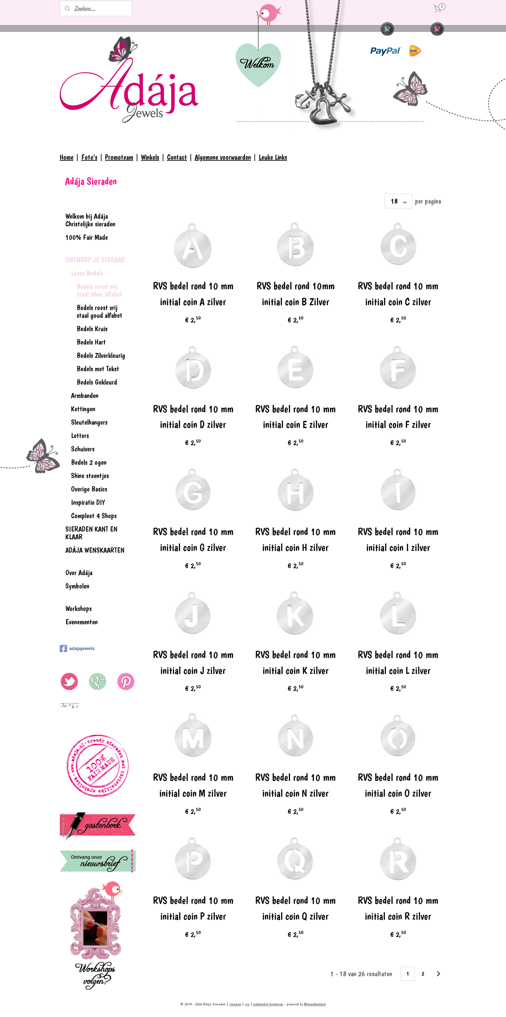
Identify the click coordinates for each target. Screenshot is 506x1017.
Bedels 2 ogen (88, 462)
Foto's (89, 157)
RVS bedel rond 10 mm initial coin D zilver (193, 417)
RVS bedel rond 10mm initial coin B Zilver (296, 294)
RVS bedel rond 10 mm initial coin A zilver (193, 294)
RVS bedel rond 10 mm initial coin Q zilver (295, 908)
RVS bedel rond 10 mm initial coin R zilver (398, 908)
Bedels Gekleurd (97, 382)
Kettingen (83, 409)
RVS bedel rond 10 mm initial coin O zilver (398, 785)
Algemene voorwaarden (223, 157)
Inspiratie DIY (88, 502)
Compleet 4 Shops (94, 515)
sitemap (235, 1004)
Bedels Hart (91, 342)
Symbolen (77, 586)
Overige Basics (89, 489)
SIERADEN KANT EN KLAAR (91, 533)
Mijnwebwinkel (315, 1004)
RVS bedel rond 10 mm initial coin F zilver (398, 417)
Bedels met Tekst (98, 369)
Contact (177, 157)
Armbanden (84, 395)
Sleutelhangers (89, 422)
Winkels (150, 157)
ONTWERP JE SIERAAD (95, 260)
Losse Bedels (87, 273)
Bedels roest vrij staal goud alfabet (99, 311)
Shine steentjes (90, 475)
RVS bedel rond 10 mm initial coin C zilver (398, 294)
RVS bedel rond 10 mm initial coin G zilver (193, 539)
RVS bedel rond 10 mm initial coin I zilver (398, 539)
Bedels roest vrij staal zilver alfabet (99, 290)
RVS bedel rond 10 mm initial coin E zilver (295, 417)
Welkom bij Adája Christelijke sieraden (90, 220)
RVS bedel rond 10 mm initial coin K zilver (295, 662)
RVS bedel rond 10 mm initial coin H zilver (295, 539)
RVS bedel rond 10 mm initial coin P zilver (193, 908)
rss (247, 1004)
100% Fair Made (86, 237)
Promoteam (119, 157)
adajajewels (77, 648)
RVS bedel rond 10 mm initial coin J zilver (193, 662)
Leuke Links (273, 157)
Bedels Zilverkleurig (101, 355)
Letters (80, 435)
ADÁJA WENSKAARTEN (94, 550)
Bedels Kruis (92, 328)
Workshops (78, 608)
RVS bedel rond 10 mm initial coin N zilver (295, 785)
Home (66, 157)
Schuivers (83, 449)
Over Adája (78, 572)
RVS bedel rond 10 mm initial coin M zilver (193, 785)
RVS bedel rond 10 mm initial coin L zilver (398, 662)
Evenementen (81, 622)
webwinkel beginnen (268, 1004)
